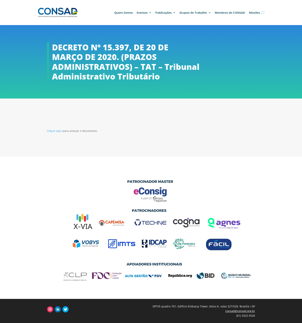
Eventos (142, 12)
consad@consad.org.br (240, 311)
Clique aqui (55, 131)
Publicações (163, 12)
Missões (254, 12)
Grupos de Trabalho (193, 12)
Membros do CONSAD (230, 12)
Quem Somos (123, 12)
